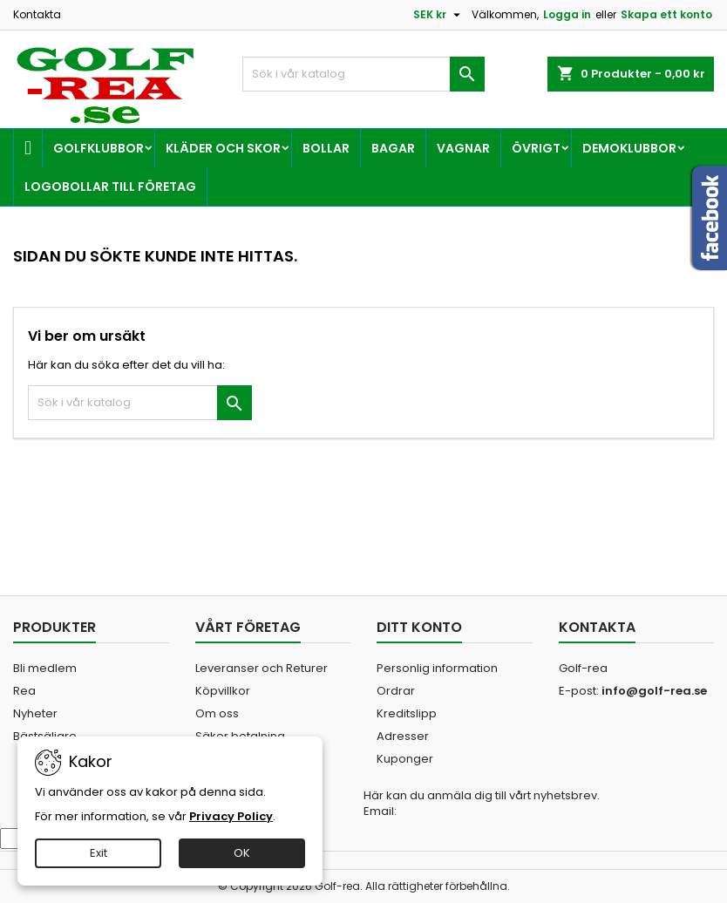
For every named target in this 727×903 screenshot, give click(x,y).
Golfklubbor (98, 148)
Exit (98, 853)
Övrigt (536, 148)
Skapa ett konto (666, 14)
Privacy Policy (231, 816)
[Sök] (363, 74)
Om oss (217, 713)
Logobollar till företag (110, 186)
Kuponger (405, 758)
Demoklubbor (629, 148)
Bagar (393, 148)
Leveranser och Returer (261, 668)
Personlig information (437, 668)
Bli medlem (45, 668)
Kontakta (37, 14)
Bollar (326, 148)
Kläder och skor (223, 148)
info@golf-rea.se (654, 690)
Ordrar (396, 690)
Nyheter (35, 713)
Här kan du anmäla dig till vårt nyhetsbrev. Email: (482, 803)
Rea (24, 690)
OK (242, 853)
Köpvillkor (222, 690)
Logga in (567, 14)
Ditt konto (419, 627)
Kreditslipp (407, 713)
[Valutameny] (439, 15)
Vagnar (463, 148)
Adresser (403, 736)
